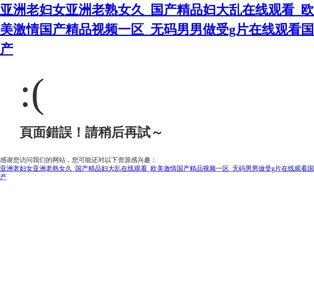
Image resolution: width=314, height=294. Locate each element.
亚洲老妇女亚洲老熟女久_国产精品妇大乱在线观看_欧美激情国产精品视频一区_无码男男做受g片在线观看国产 (157, 29)
